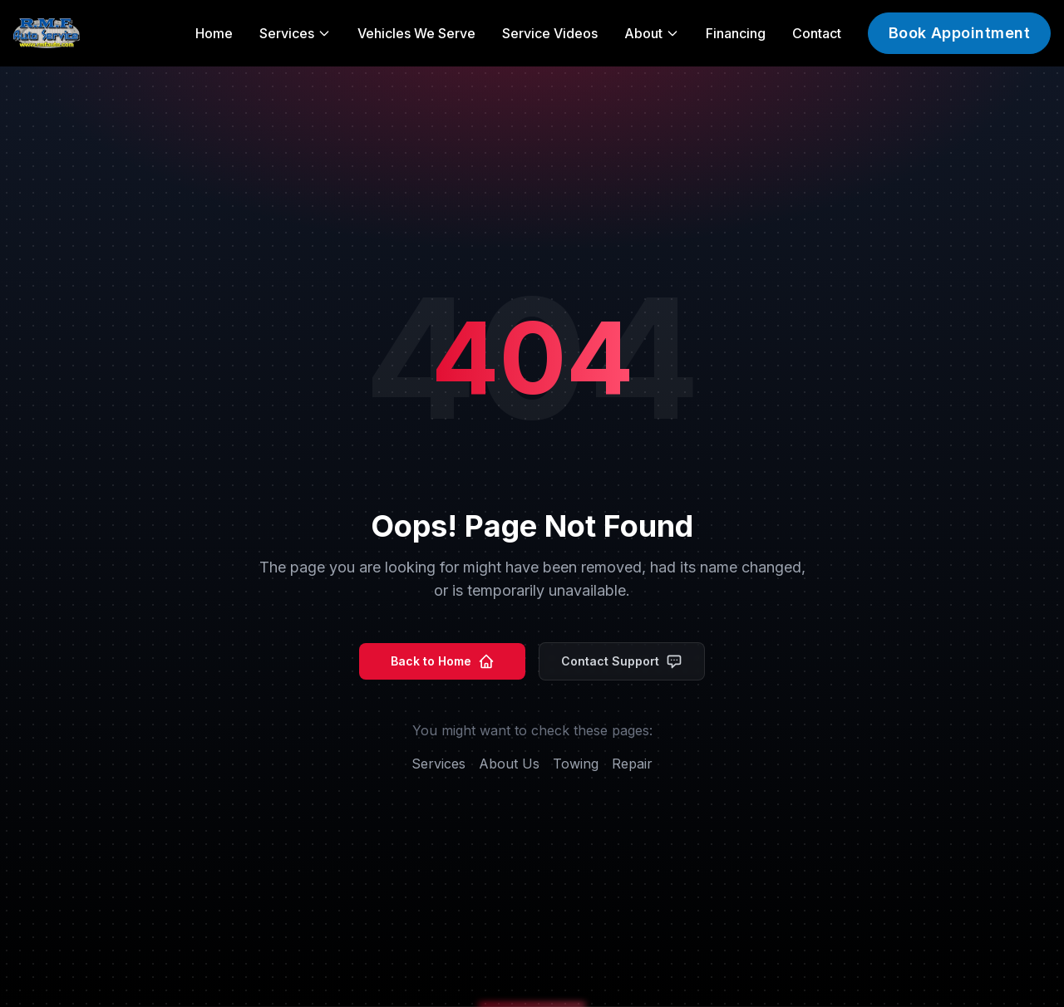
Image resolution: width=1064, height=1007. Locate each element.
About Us (509, 763)
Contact (816, 33)
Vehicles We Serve (416, 33)
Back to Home (443, 661)
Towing (575, 763)
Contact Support (621, 661)
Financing (736, 33)
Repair (632, 763)
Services (438, 763)
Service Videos (550, 33)
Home (214, 33)
